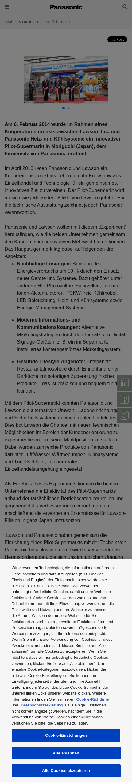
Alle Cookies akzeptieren (66, 770)
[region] (66, 670)
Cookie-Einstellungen (66, 735)
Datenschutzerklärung (42, 705)
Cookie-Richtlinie (92, 699)
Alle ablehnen (66, 753)
